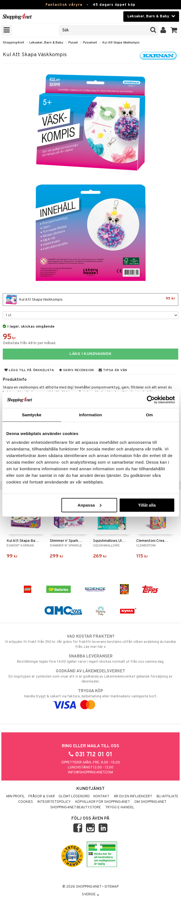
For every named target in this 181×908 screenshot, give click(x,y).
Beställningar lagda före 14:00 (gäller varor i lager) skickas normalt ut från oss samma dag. (90, 659)
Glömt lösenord (74, 796)
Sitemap (111, 887)
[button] (174, 30)
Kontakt (101, 796)
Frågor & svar (41, 796)
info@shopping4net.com (90, 772)
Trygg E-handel (119, 807)
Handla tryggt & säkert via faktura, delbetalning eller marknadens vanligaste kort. (90, 698)
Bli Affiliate (167, 796)
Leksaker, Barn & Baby (46, 42)
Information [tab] (90, 414)
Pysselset (90, 42)
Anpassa (90, 504)
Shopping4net (13, 42)
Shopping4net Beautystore (75, 807)
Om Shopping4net (150, 802)
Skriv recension (76, 370)
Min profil (15, 796)
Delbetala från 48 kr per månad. (29, 343)
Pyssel (73, 42)
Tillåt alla (147, 504)
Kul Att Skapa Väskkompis (120, 42)
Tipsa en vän (113, 370)
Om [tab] (149, 414)
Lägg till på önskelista (29, 370)
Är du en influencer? (133, 796)
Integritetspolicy (54, 802)
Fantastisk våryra (64, 4)
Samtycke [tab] (31, 414)
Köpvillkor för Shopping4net (102, 802)
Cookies (25, 802)
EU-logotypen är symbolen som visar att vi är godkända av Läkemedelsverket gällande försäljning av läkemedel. (90, 676)
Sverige (90, 894)
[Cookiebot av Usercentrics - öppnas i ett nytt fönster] (151, 400)
